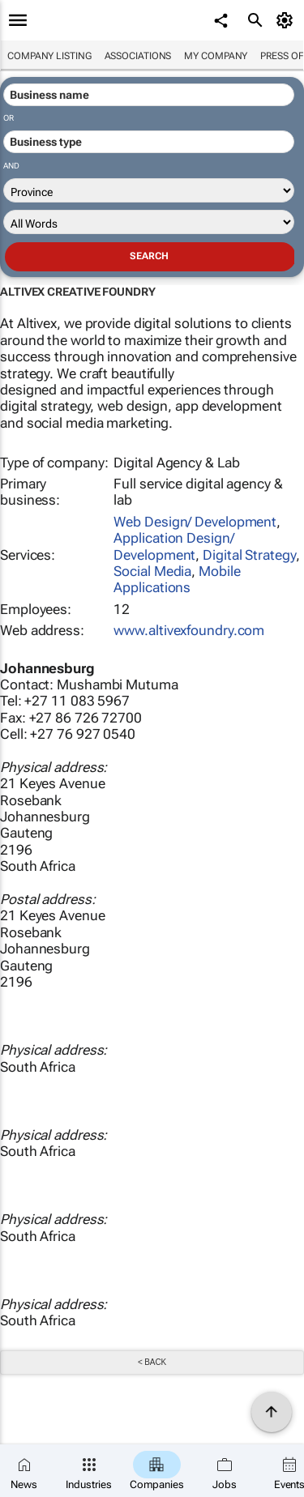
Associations (138, 56)
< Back (152, 1362)
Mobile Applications (176, 579)
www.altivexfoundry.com (188, 630)
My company (215, 56)
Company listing (49, 56)
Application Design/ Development (173, 546)
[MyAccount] (287, 20)
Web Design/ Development (194, 522)
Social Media (152, 571)
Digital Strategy (249, 555)
